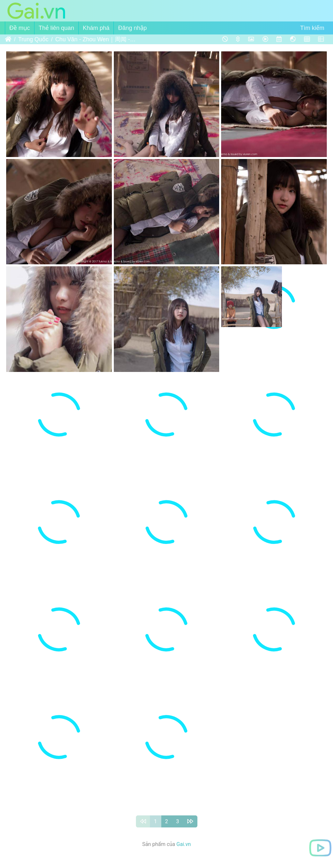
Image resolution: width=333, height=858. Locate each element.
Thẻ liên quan (56, 28)
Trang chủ (8, 39)
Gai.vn (184, 844)
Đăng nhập (132, 28)
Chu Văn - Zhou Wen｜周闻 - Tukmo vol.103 (95, 39)
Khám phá (96, 28)
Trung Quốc (33, 39)
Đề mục (19, 28)
